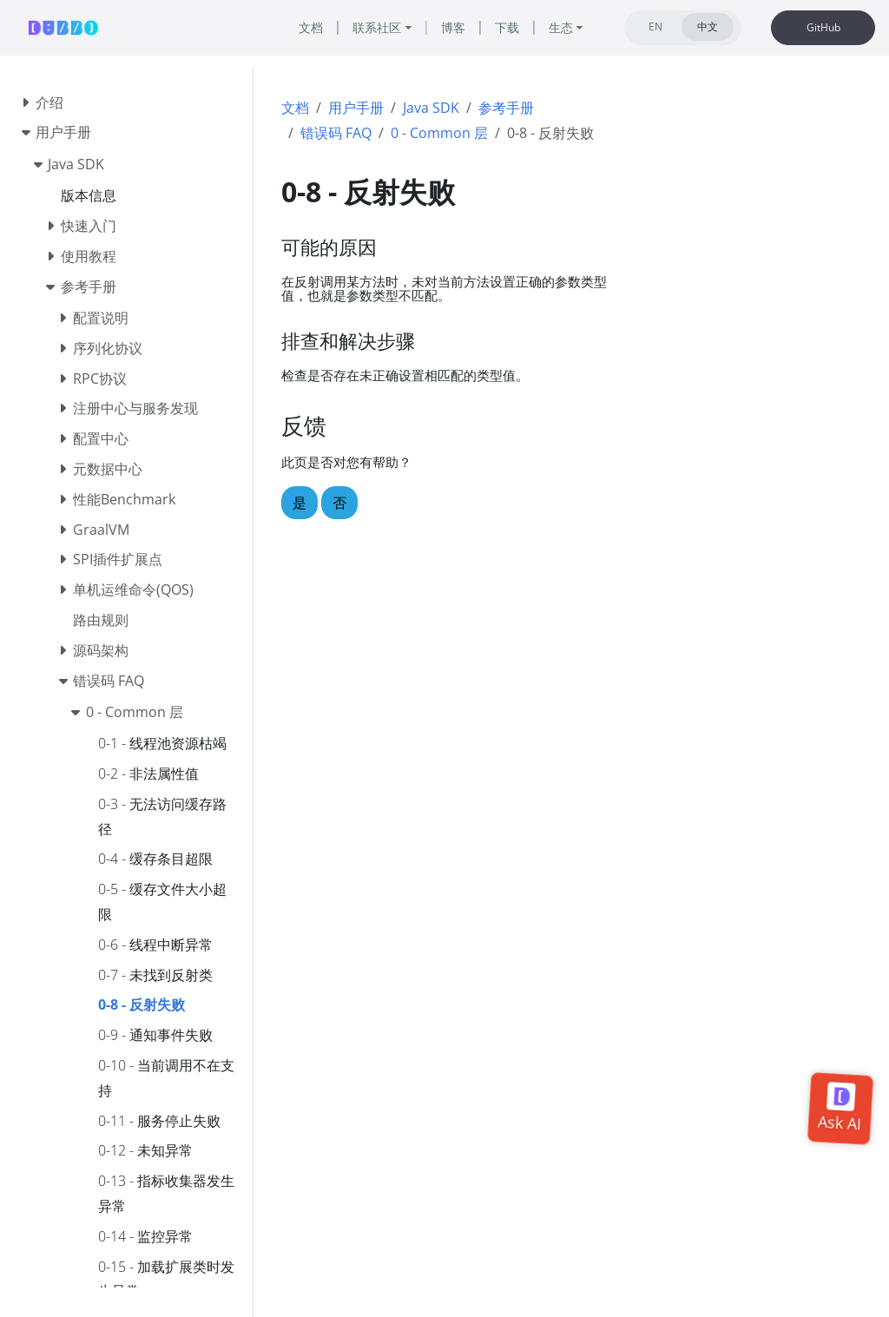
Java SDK (431, 107)
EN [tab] (655, 26)
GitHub (823, 27)
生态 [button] (561, 27)
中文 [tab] (707, 26)
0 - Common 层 (439, 132)
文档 (295, 107)
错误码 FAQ (336, 132)
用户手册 (356, 107)
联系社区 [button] (376, 27)
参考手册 (506, 107)
